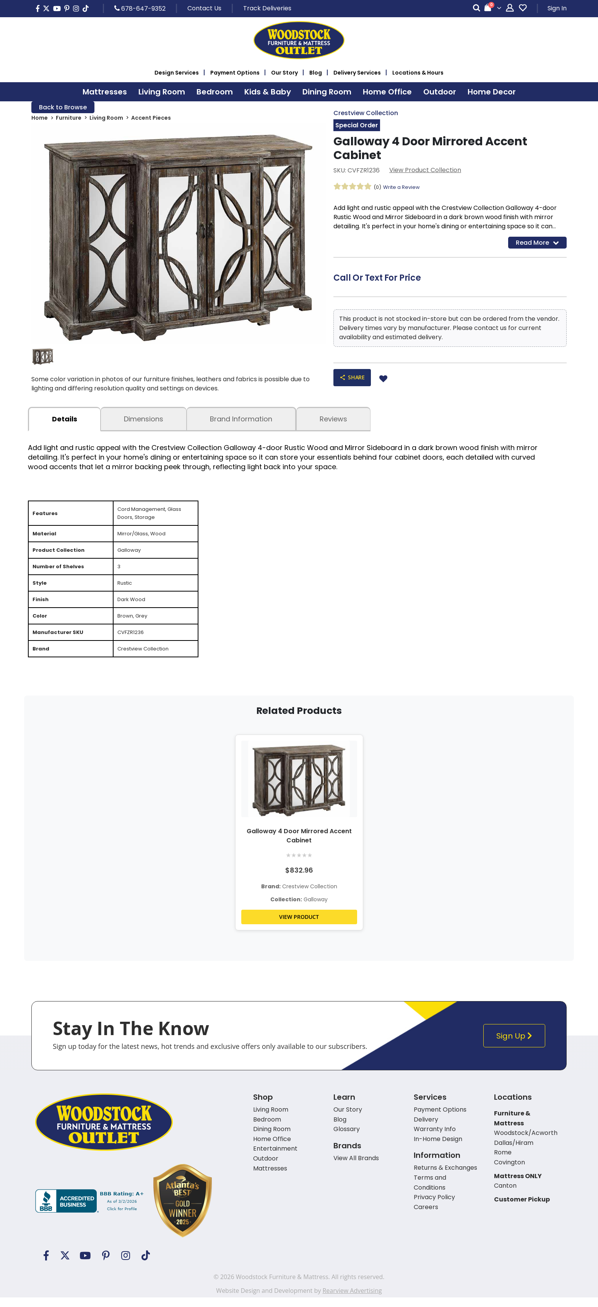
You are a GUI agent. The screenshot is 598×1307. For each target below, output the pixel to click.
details (64, 421)
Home (39, 119)
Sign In (557, 8)
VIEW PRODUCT (299, 931)
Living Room (106, 119)
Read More (537, 244)
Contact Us (204, 8)
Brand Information (241, 421)
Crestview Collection (365, 113)
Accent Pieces (151, 119)
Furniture (68, 119)
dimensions (143, 421)
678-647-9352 (140, 8)
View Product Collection (425, 171)
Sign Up (516, 1050)
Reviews (333, 421)
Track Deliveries (267, 8)
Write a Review (403, 188)
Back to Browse (63, 107)
